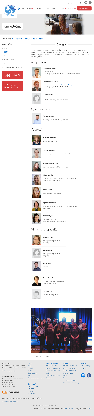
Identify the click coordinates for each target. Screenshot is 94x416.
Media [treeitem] (6, 63)
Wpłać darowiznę (15, 86)
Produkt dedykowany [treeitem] (69, 380)
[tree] (12, 55)
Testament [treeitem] (49, 378)
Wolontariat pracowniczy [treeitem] (71, 383)
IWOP (89, 409)
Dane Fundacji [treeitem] (85, 366)
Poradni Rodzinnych (67, 85)
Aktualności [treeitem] (31, 393)
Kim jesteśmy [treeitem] (26, 9)
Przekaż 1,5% (15, 75)
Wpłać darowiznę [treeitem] (84, 8)
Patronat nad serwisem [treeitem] (70, 366)
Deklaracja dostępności (9, 402)
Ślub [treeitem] (47, 373)
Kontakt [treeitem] (71, 9)
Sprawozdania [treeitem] (9, 60)
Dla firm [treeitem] (61, 9)
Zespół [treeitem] (6, 52)
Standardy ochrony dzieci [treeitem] (13, 67)
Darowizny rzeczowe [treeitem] (53, 370)
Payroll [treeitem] (65, 375)
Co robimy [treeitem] (38, 9)
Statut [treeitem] (6, 56)
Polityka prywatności (9, 371)
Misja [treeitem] (6, 48)
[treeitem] (19, 9)
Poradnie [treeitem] (31, 389)
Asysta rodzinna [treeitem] (33, 386)
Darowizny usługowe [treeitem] (69, 370)
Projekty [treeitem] (30, 391)
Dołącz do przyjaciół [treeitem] (53, 375)
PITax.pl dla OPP (70, 409)
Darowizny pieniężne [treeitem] (69, 368)
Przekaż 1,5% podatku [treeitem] (53, 368)
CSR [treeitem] (64, 378)
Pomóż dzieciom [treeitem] (50, 9)
